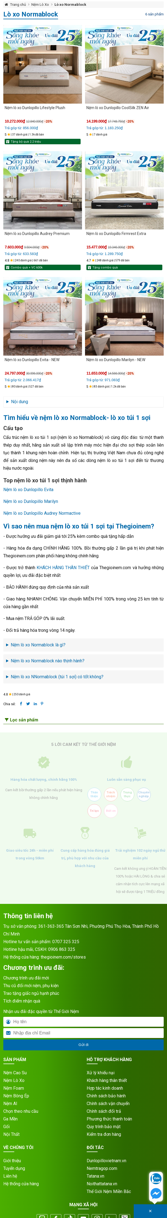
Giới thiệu (12, 1160)
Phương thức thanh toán (109, 1119)
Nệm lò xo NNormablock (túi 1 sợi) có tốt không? (57, 676)
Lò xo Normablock (70, 4)
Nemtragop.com (102, 1168)
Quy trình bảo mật (104, 1126)
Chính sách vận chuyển (108, 1103)
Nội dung (19, 401)
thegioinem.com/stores (63, 957)
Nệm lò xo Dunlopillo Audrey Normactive (42, 513)
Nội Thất (11, 1134)
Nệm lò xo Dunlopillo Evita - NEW (32, 360)
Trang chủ (18, 4)
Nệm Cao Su (15, 1072)
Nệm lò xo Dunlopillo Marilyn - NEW (115, 360)
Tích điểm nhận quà (21, 1001)
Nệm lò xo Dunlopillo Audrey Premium (37, 233)
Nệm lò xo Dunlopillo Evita (28, 489)
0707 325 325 (65, 941)
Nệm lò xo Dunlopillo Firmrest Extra (116, 233)
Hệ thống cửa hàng (21, 1183)
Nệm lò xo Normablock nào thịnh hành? (47, 660)
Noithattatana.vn (102, 1183)
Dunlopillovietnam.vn (106, 1160)
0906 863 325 (61, 949)
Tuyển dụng (14, 1168)
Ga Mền (10, 1119)
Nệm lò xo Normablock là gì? (38, 644)
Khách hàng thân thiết (107, 1080)
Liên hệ (10, 1176)
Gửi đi (83, 1045)
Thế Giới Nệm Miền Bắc (109, 1191)
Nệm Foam (13, 1088)
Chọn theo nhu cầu (20, 1111)
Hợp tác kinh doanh (105, 1088)
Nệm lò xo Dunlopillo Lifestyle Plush (35, 108)
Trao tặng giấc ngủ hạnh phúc (31, 993)
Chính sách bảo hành (106, 1095)
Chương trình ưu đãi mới (26, 978)
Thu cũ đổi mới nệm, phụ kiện (31, 985)
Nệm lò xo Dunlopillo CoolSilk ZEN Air (117, 108)
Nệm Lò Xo (40, 4)
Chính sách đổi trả (104, 1111)
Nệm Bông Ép (16, 1095)
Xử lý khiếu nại (100, 1072)
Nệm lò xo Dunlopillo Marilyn (30, 501)
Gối (6, 1126)
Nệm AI (10, 1103)
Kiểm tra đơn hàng (104, 1134)
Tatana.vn (95, 1176)
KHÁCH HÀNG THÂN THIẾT (63, 567)
